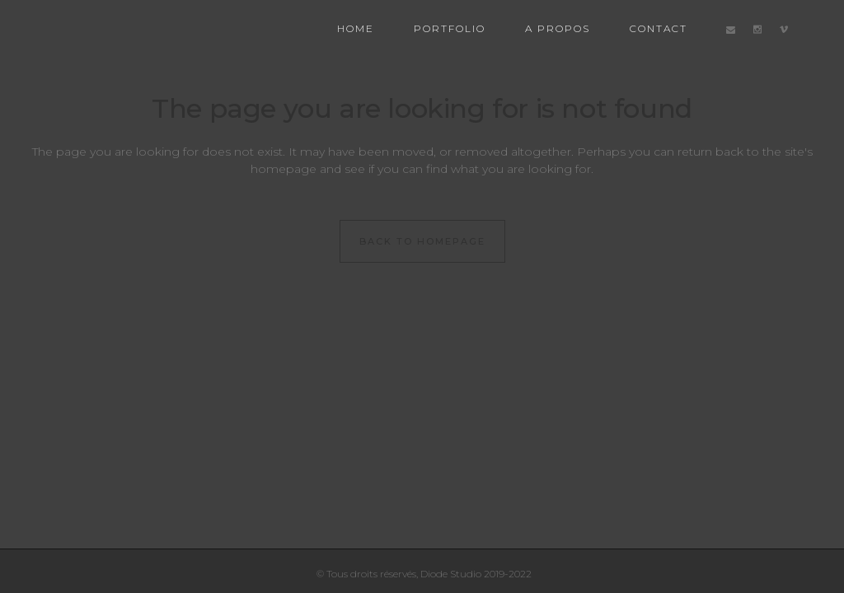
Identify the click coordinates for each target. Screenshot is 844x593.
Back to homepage (422, 241)
